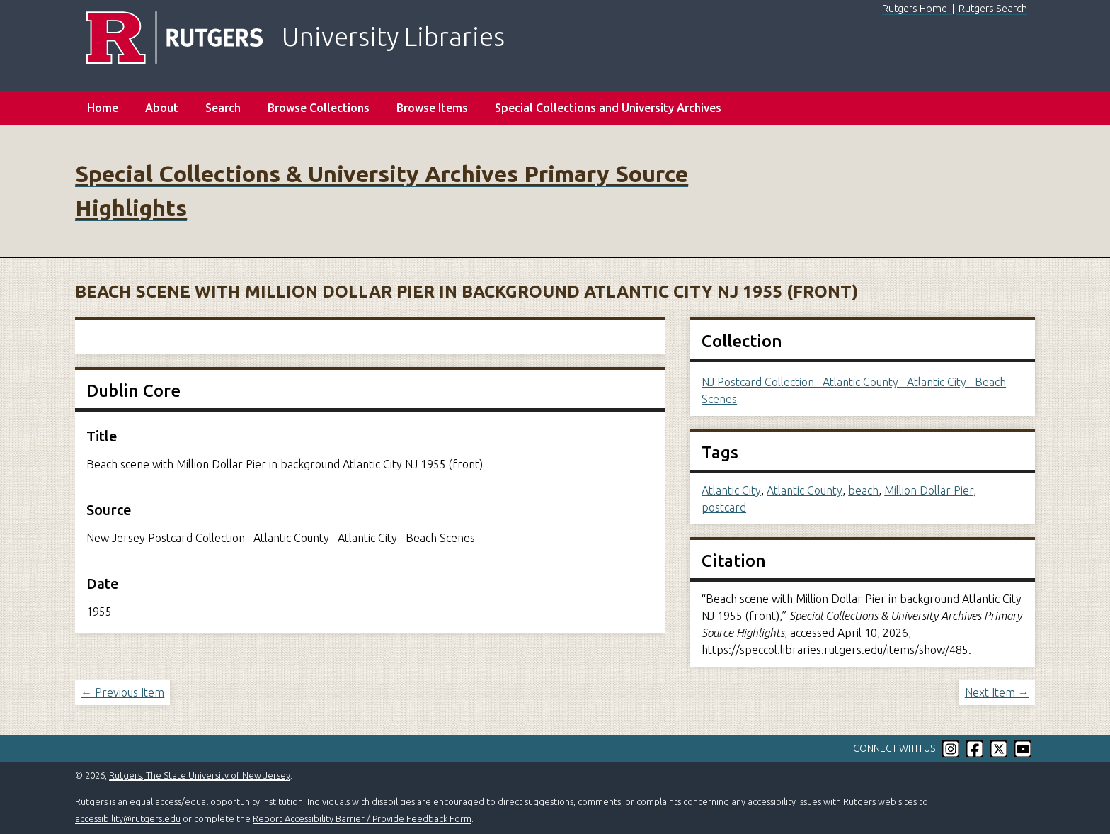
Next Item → (997, 692)
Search (223, 107)
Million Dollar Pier (928, 490)
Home (102, 107)
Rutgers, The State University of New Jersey (199, 775)
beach (863, 490)
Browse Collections (319, 107)
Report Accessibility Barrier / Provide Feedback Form (362, 818)
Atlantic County (804, 490)
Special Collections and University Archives (608, 107)
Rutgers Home (914, 8)
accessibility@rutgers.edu (128, 818)
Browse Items (432, 107)
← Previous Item (122, 692)
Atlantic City (731, 490)
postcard (724, 507)
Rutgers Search (993, 8)
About (161, 107)
